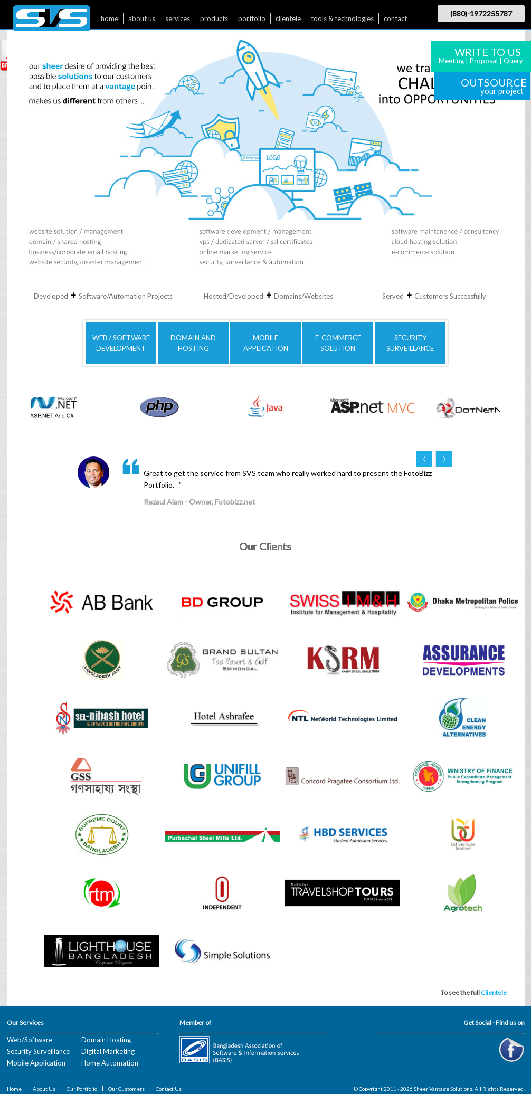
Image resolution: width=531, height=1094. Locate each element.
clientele (288, 18)
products (214, 18)
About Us (44, 1089)
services (177, 18)
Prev (424, 459)
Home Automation (109, 1063)
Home (14, 1089)
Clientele (494, 992)
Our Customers (126, 1089)
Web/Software (29, 1039)
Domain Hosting (106, 1039)
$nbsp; (51, 20)
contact (395, 18)
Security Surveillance (38, 1051)
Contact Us (169, 1089)
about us (141, 18)
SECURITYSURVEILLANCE (410, 343)
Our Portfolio (82, 1089)
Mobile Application (36, 1063)
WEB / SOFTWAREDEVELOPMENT (121, 343)
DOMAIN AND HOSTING (193, 343)
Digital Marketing (108, 1051)
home (109, 18)
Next (443, 459)
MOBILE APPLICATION (265, 343)
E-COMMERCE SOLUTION (338, 343)
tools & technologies (342, 18)
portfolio (252, 18)
